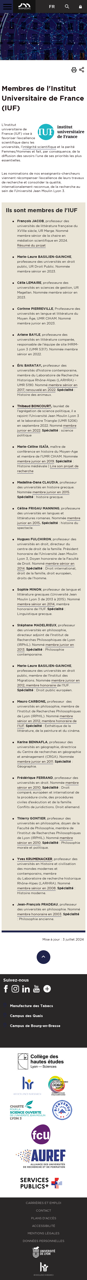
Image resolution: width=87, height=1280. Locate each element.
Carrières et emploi (43, 1202)
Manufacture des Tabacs (31, 1006)
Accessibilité (43, 1225)
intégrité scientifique (39, 147)
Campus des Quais (26, 1016)
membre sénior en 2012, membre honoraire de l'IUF (47, 721)
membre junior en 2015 (50, 492)
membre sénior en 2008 (36, 888)
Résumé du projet (31, 245)
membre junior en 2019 (35, 461)
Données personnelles (43, 1240)
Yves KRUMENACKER (34, 859)
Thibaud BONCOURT (34, 406)
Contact (43, 1210)
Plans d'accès (43, 1218)
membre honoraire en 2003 (39, 914)
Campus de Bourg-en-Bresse (35, 1026)
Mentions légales (43, 1233)
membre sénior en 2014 (36, 604)
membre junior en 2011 (35, 761)
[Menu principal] (6, 6)
